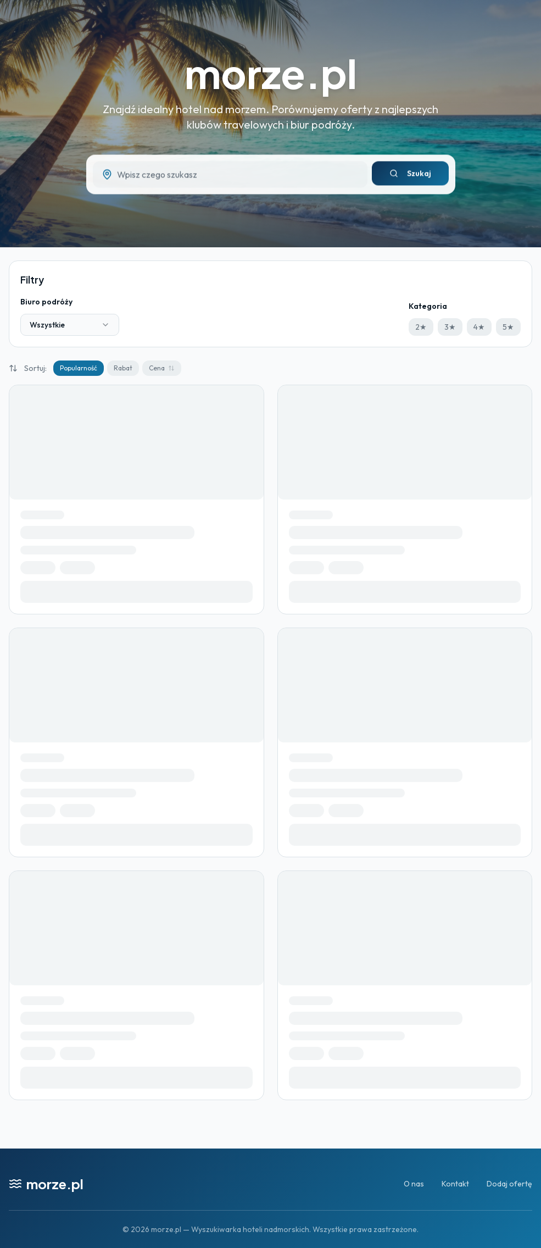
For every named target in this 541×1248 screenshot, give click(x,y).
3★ (450, 327)
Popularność (78, 368)
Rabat (123, 368)
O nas (414, 1184)
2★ (421, 327)
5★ (508, 327)
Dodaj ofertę (509, 1184)
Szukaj (410, 177)
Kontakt (455, 1184)
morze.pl (271, 73)
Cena (162, 368)
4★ (479, 327)
